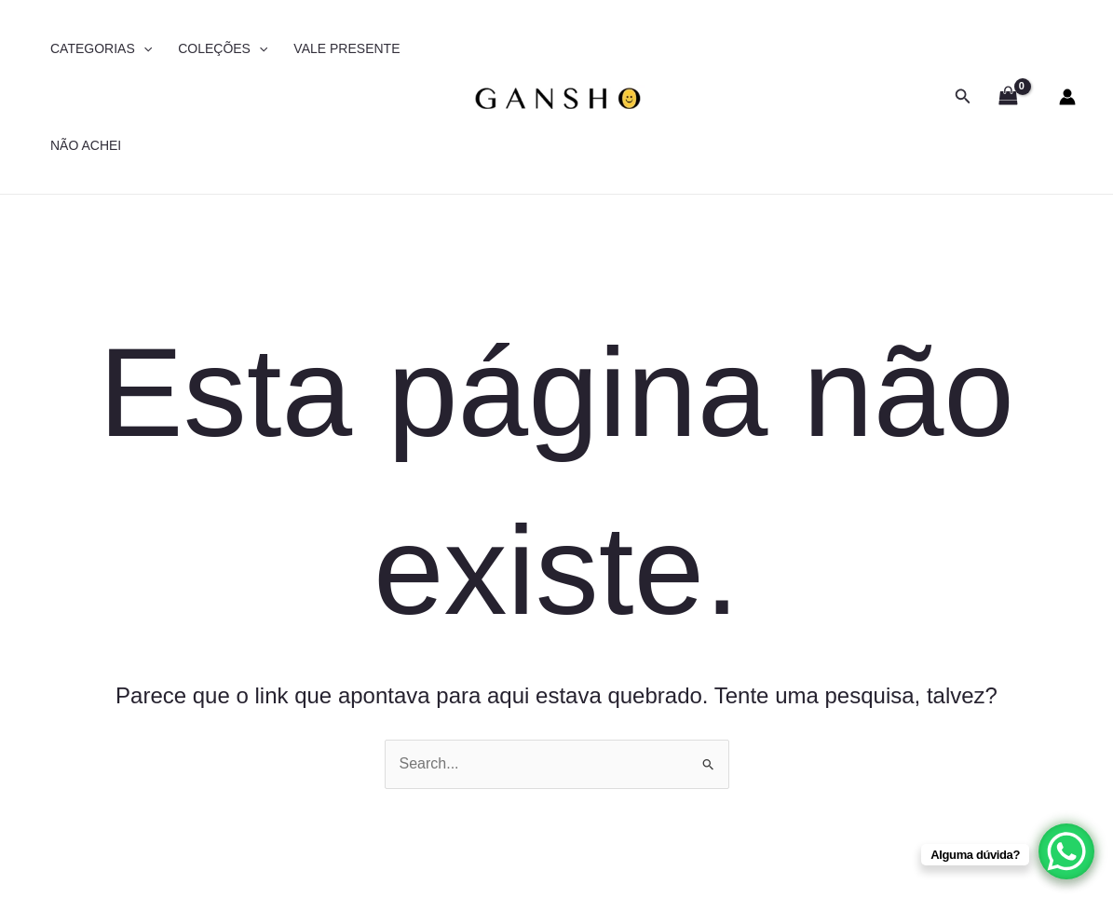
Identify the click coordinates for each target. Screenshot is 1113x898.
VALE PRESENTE (346, 48)
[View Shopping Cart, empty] (1007, 96)
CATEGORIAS (101, 48)
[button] (963, 97)
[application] (143, 48)
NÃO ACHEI (85, 145)
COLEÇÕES (222, 48)
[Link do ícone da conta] (1067, 96)
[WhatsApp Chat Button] (1066, 851)
